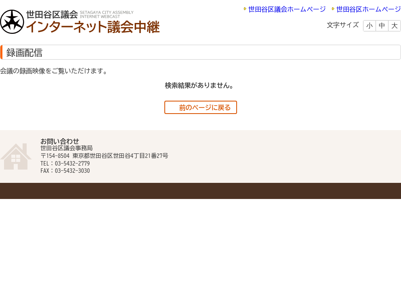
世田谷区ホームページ (368, 9)
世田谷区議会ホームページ (287, 9)
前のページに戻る (205, 107)
